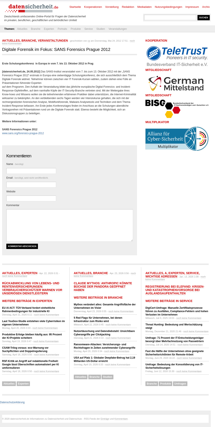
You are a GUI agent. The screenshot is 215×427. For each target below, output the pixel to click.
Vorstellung (112, 6)
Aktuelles (22, 28)
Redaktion (128, 6)
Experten (49, 28)
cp (89, 40)
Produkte (76, 28)
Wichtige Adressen (161, 276)
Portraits (62, 28)
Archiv (206, 6)
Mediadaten (144, 6)
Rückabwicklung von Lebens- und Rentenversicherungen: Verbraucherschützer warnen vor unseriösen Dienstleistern (32, 288)
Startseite (75, 6)
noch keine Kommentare (14, 276)
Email (27, 177)
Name (14, 164)
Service (88, 28)
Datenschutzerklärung (12, 402)
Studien (100, 28)
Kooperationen (93, 6)
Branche (35, 28)
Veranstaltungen (118, 28)
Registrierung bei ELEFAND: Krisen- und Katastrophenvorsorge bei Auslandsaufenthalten (174, 290)
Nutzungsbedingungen (168, 6)
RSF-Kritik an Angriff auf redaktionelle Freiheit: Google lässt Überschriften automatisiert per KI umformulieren (30, 364)
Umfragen (180, 383)
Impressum (192, 6)
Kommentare (121, 418)
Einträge (105, 418)
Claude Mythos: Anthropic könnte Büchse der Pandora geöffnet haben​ (103, 286)
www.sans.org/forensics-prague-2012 (23, 133)
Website (10, 191)
